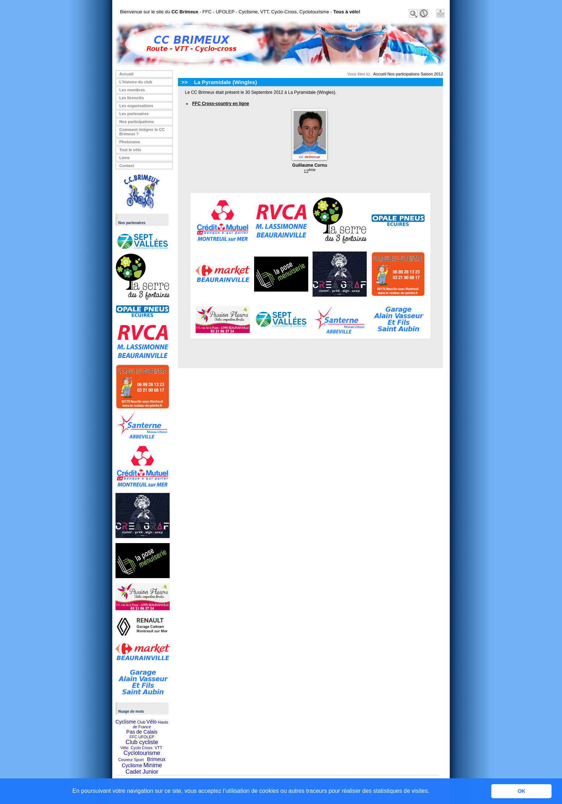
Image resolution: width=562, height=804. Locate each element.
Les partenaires (134, 114)
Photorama (129, 142)
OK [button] (522, 791)
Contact (126, 165)
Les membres (132, 90)
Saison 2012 (432, 74)
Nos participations (136, 121)
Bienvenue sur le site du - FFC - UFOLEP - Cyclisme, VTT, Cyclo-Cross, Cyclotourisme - (240, 11)
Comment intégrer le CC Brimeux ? (142, 131)
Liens (124, 158)
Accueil (126, 74)
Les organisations (136, 106)
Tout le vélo (130, 150)
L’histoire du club (135, 82)
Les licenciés (131, 98)
